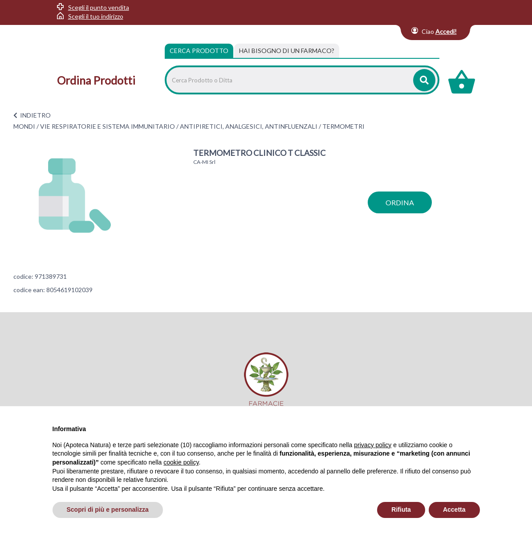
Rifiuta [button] (401, 509)
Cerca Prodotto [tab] (199, 50)
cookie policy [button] (181, 462)
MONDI (24, 126)
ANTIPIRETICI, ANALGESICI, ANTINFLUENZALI (248, 126)
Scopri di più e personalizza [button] (108, 509)
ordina (400, 202)
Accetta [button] (454, 509)
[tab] (286, 51)
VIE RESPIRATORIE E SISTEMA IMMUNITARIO (107, 126)
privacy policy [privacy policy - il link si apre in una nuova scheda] (372, 444)
